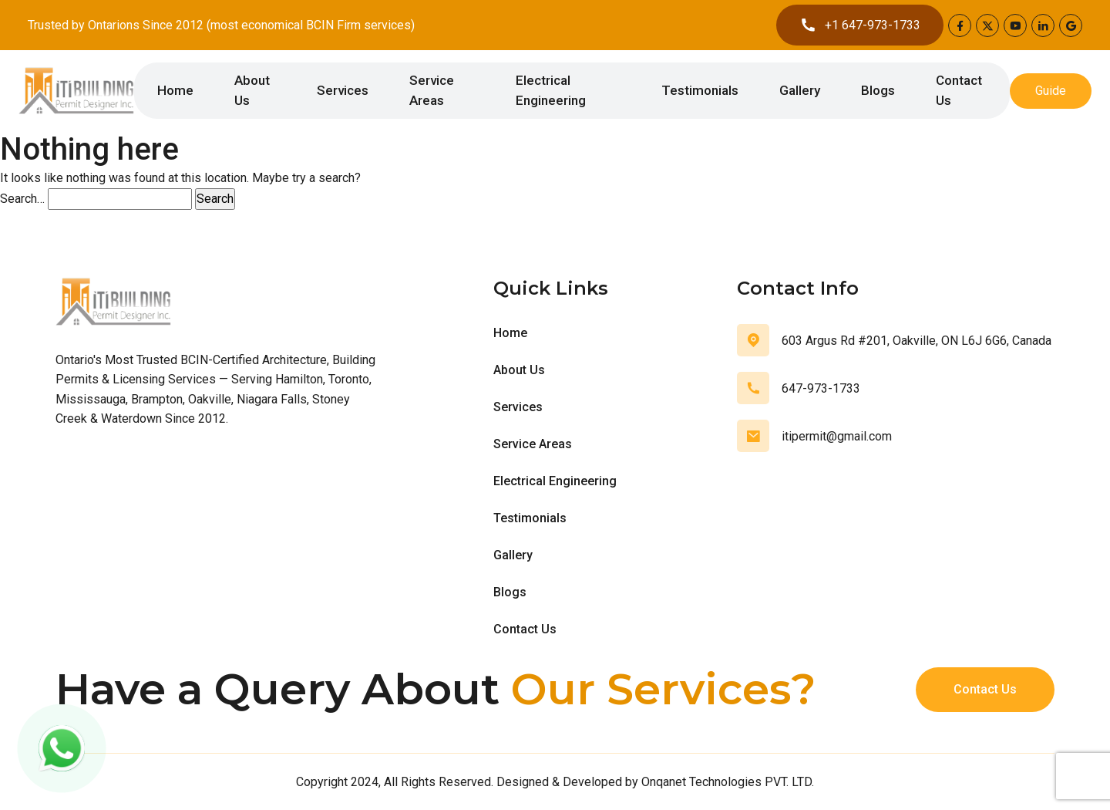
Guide (1050, 90)
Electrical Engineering (551, 90)
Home (175, 90)
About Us (252, 90)
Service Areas (431, 90)
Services (342, 90)
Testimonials (699, 90)
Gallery (799, 90)
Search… (22, 198)
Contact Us (959, 90)
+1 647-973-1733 (859, 25)
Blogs (878, 90)
